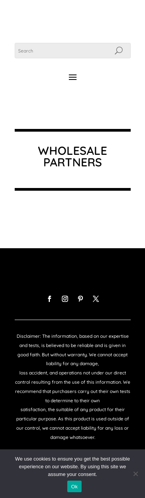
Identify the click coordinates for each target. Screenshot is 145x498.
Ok (74, 487)
